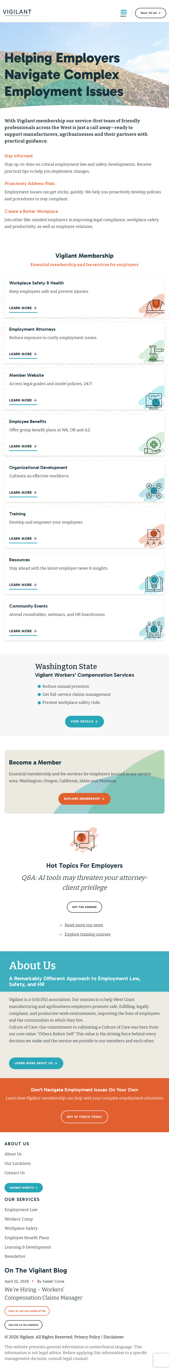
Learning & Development (27, 1247)
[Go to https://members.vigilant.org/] (84, 389)
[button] (150, 13)
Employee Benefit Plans (26, 1237)
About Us (13, 1154)
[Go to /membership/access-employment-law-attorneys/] (84, 343)
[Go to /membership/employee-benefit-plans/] (84, 435)
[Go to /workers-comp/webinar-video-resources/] (84, 620)
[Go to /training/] (84, 527)
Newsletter (15, 1256)
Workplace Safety (21, 1228)
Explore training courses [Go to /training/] (88, 934)
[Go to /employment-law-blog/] (84, 573)
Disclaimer (113, 1337)
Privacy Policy (87, 1337)
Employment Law (20, 1209)
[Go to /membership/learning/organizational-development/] (84, 481)
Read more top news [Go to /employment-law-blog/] (84, 925)
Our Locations (17, 1163)
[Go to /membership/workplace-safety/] (84, 296)
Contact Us (14, 1172)
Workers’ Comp (18, 1219)
